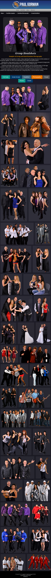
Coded (23, 574)
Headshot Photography (23, 13)
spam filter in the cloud (25, 575)
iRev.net (33, 10)
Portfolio (23, 10)
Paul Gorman (29, 574)
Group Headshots (35, 13)
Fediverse (25, 576)
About (28, 10)
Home (17, 10)
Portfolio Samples (10, 13)
